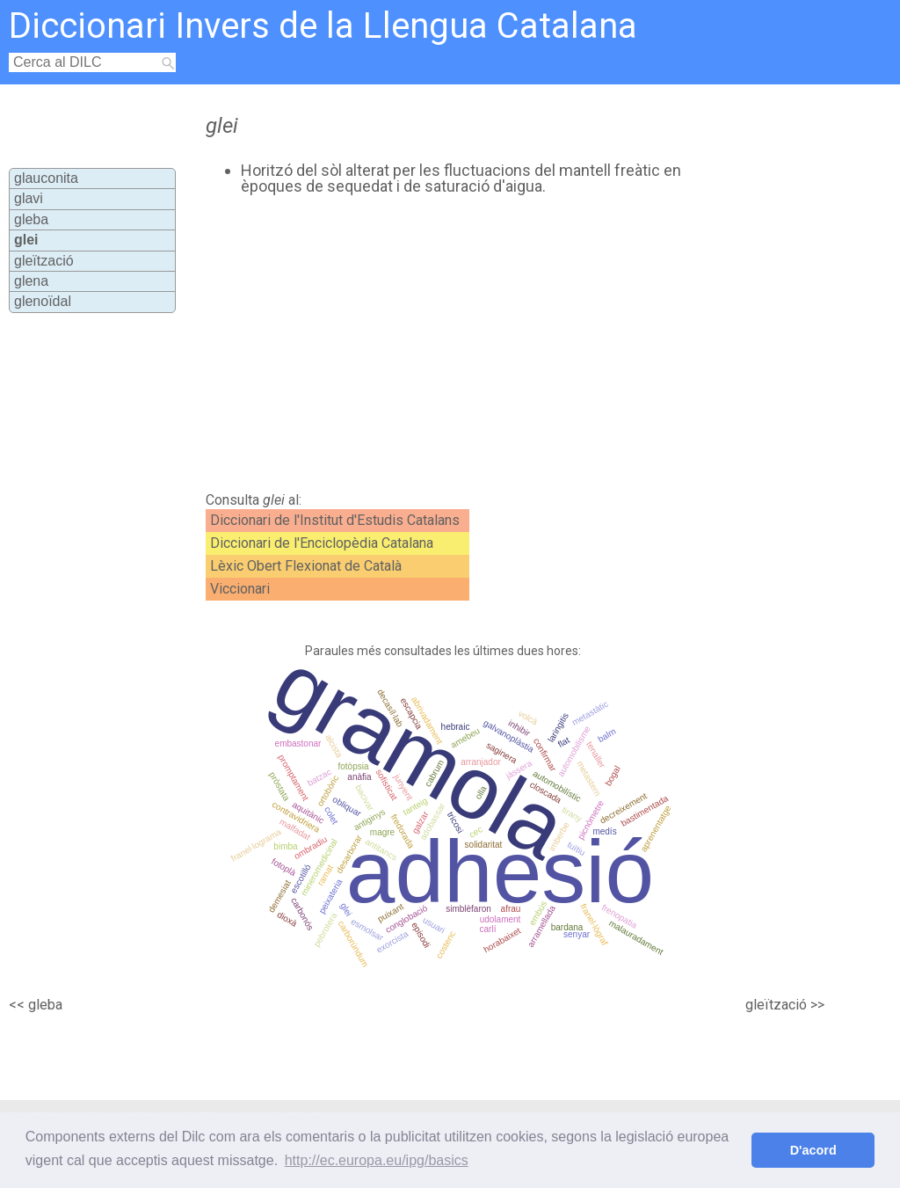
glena (31, 280)
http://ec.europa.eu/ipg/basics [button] (376, 1160)
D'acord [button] (813, 1150)
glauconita (46, 178)
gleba (31, 219)
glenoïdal (42, 301)
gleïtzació (44, 260)
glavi (28, 198)
